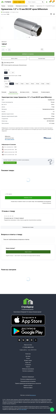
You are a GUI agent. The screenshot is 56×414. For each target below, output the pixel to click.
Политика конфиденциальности (28, 379)
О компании (28, 364)
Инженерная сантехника (21, 6)
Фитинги (32, 6)
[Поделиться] (54, 14)
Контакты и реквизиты (27, 371)
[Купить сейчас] (14, 58)
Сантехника (10, 6)
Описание (4, 92)
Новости (28, 366)
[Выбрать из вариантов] (6, 72)
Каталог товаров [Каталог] (18, 2)
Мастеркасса (33, 395)
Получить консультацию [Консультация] (10, 162)
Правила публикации (47, 203)
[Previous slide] (2, 28)
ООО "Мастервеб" (23, 409)
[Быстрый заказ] (41, 58)
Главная (3, 6)
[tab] (26, 37)
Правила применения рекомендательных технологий (28, 383)
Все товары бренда (9, 139)
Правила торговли (28, 385)
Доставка (28, 356)
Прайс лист (28, 362)
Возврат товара (28, 360)
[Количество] (6, 49)
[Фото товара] (28, 28)
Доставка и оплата (24, 92)
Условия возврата (45, 92)
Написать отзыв (28, 197)
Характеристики (13, 92)
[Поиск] (42, 2)
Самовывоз (35, 92)
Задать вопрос (28, 251)
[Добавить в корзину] (28, 54)
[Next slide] (53, 28)
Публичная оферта (28, 387)
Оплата (28, 358)
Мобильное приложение (28, 368)
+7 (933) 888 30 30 (28, 347)
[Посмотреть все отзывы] (28, 227)
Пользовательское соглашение (28, 381)
